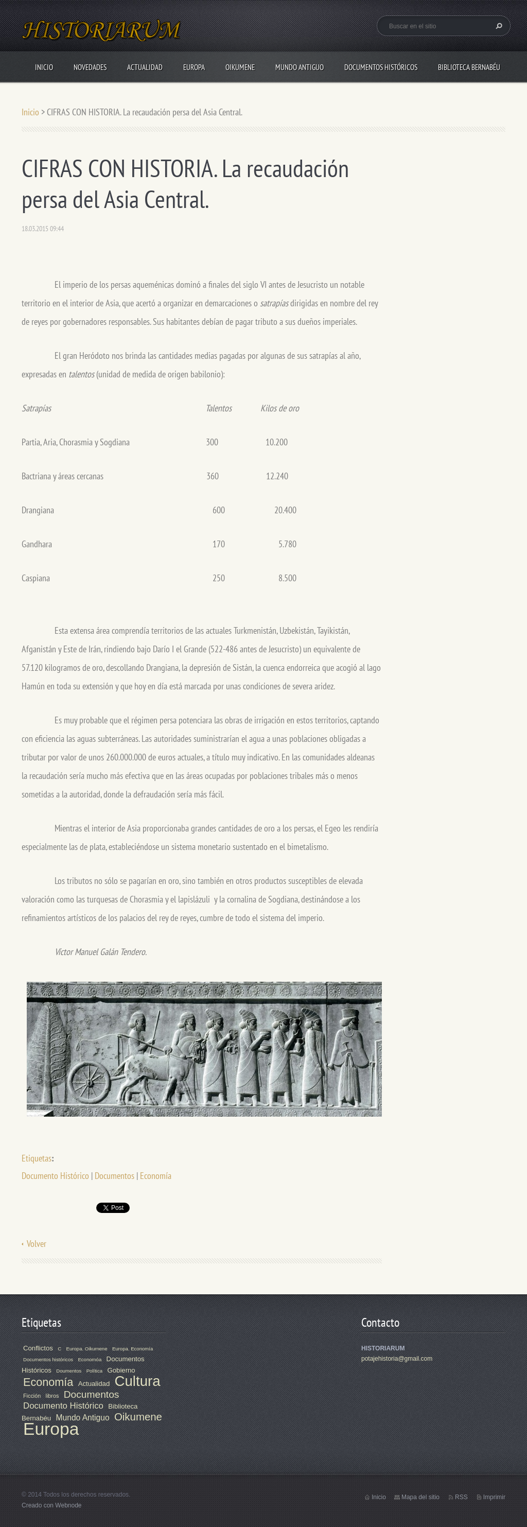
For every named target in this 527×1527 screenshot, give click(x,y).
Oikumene (240, 67)
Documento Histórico (55, 1176)
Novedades (90, 67)
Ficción (32, 1396)
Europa (194, 67)
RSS (461, 1497)
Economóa (89, 1359)
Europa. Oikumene (87, 1348)
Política (94, 1371)
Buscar (497, 25)
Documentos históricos (48, 1359)
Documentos (114, 1176)
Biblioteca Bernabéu (469, 67)
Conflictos (38, 1348)
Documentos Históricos (380, 67)
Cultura (138, 1381)
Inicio (44, 67)
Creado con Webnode (52, 1505)
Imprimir (494, 1497)
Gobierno (121, 1370)
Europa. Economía (132, 1348)
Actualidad (145, 67)
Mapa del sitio (420, 1497)
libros (52, 1396)
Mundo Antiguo (299, 67)
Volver (36, 1244)
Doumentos (68, 1371)
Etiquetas (36, 1158)
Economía (155, 1176)
